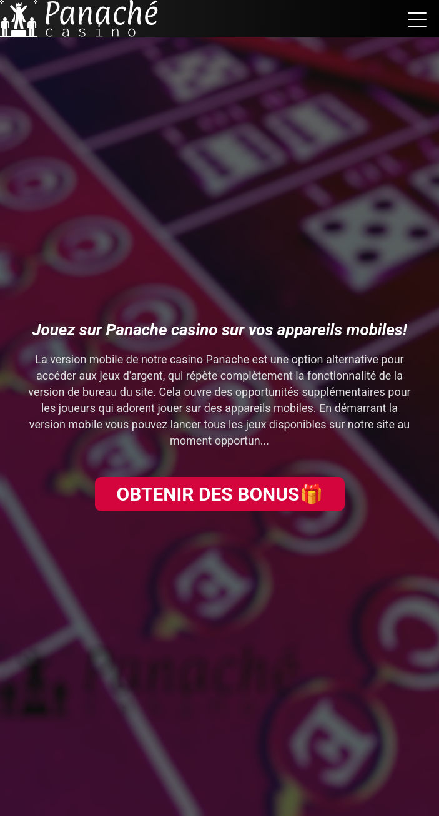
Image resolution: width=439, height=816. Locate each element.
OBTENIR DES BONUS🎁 (219, 494)
